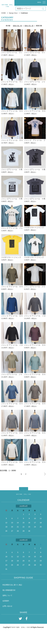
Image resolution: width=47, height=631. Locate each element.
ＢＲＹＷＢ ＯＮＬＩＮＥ (23, 494)
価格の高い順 (28, 26)
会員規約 (6, 601)
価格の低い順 (17, 26)
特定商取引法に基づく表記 (12, 585)
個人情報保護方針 (9, 590)
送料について (7, 595)
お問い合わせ (7, 606)
